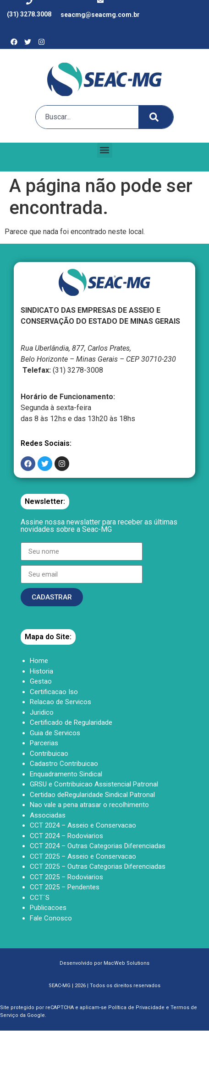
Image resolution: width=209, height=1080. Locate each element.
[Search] (155, 117)
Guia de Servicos (55, 733)
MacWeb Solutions (126, 963)
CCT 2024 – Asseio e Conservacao (83, 825)
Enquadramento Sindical (66, 774)
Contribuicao (49, 753)
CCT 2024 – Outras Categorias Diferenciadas (97, 846)
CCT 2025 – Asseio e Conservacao (83, 856)
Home (39, 661)
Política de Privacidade (136, 1007)
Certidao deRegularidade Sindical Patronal (92, 795)
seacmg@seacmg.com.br (100, 14)
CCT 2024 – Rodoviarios (66, 836)
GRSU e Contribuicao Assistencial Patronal (94, 784)
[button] (104, 150)
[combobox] (85, 117)
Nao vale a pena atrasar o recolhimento (89, 805)
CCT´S (40, 897)
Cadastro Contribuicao (64, 763)
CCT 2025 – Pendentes (64, 887)
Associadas (48, 815)
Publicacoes (48, 908)
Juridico (42, 712)
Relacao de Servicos (60, 702)
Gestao (41, 681)
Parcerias (44, 743)
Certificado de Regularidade (71, 722)
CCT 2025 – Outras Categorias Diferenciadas (97, 866)
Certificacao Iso (54, 692)
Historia (41, 671)
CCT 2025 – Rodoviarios (66, 877)
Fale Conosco (51, 918)
